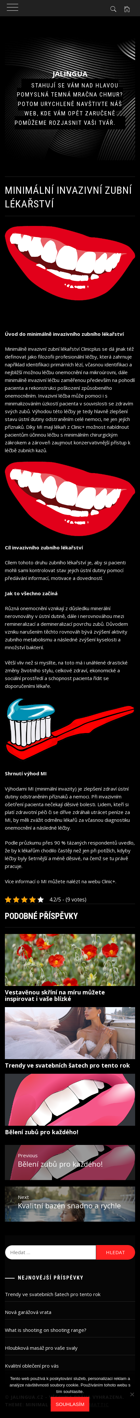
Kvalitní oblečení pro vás (32, 1365)
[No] (132, 1394)
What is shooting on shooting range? (45, 1330)
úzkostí (49, 403)
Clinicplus (91, 349)
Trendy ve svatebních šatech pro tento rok (67, 1065)
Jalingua (70, 73)
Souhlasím (70, 1404)
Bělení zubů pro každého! (41, 1132)
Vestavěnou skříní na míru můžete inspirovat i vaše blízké (55, 995)
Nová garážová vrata (28, 1312)
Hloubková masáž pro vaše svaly (41, 1348)
